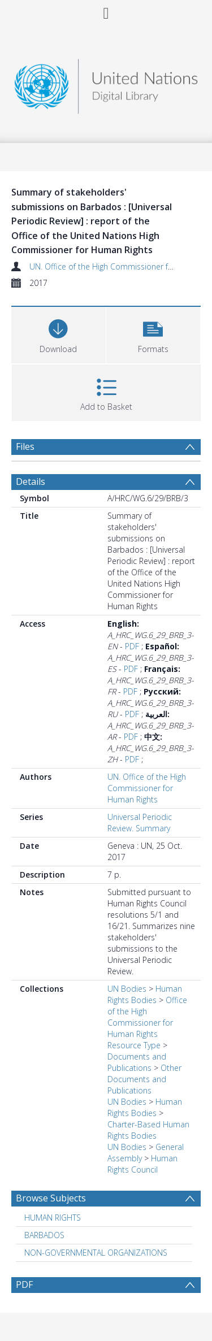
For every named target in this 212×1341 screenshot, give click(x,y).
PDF (132, 646)
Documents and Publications (136, 1062)
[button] (153, 334)
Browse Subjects (51, 1198)
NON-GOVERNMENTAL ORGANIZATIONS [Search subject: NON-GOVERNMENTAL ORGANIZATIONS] (95, 1252)
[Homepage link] (106, 83)
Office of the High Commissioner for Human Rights (147, 1017)
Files (25, 446)
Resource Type (134, 1045)
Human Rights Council (142, 1164)
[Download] (58, 334)
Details (30, 481)
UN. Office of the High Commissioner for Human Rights (146, 788)
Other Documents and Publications (144, 1079)
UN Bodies (126, 988)
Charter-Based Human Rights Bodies (148, 1130)
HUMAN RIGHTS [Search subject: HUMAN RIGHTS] (52, 1217)
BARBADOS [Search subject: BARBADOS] (44, 1235)
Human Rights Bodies (144, 994)
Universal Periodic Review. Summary (139, 822)
